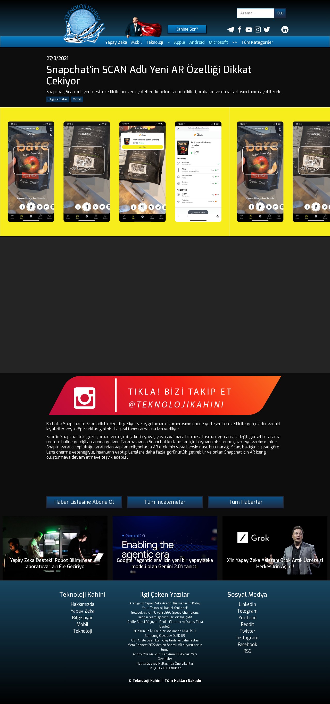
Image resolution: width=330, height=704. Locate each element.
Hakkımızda (82, 604)
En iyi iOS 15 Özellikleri (165, 668)
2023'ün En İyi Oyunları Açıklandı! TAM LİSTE (165, 631)
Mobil (136, 42)
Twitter (247, 631)
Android (197, 42)
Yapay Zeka (116, 42)
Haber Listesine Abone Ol (84, 502)
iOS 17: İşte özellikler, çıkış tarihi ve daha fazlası (165, 640)
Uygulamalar (57, 99)
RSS (247, 651)
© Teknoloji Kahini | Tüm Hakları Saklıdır (165, 680)
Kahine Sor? (187, 29)
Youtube (247, 618)
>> (234, 42)
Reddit (247, 624)
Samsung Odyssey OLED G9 (165, 636)
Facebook (247, 644)
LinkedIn (247, 604)
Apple (179, 42)
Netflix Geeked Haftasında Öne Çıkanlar (165, 664)
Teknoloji (154, 42)
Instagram (247, 638)
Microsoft (218, 42)
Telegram (247, 611)
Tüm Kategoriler (257, 42)
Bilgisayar (82, 618)
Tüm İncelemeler (165, 502)
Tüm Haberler (246, 502)
